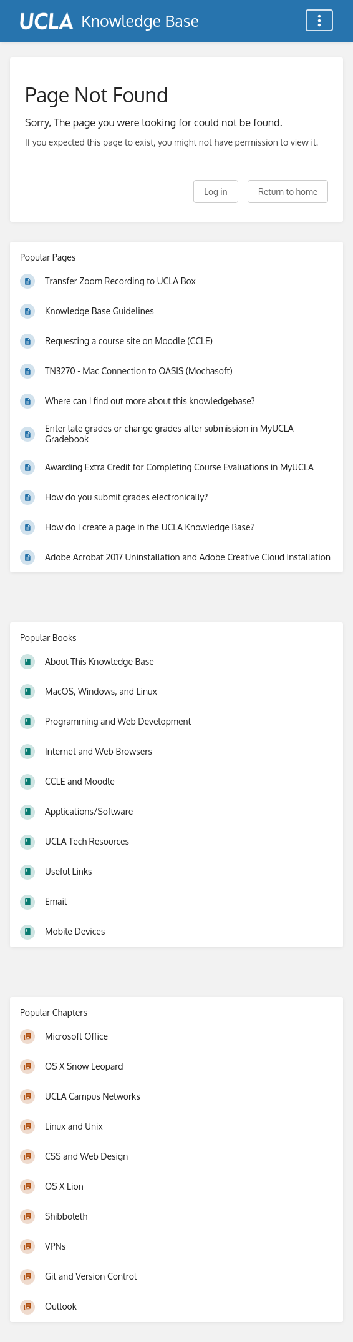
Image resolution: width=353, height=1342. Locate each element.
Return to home (287, 191)
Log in (215, 191)
